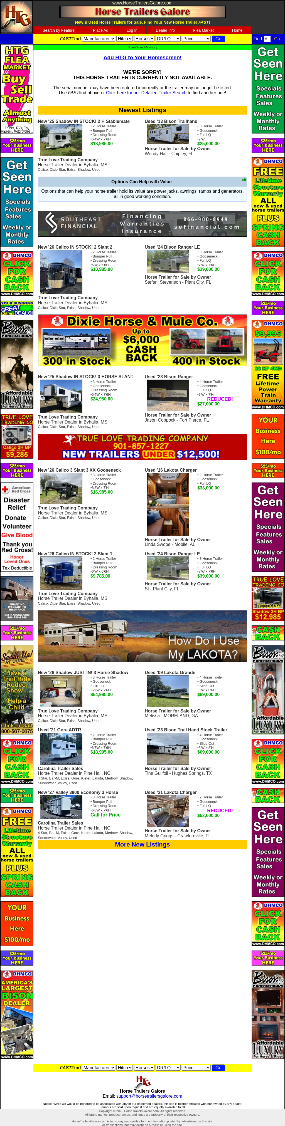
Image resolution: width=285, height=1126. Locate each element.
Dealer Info (165, 30)
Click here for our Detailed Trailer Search (146, 92)
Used (96, 169)
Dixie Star (57, 169)
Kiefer (85, 778)
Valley (62, 783)
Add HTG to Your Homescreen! (143, 57)
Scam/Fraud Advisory (142, 47)
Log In (132, 30)
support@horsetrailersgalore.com (149, 1096)
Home (237, 30)
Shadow (83, 169)
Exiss (71, 169)
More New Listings (142, 844)
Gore (75, 778)
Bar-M (54, 778)
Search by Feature (59, 30)
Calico (43, 169)
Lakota (97, 778)
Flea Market (203, 30)
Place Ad (100, 30)
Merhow (111, 778)
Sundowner (47, 783)
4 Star (42, 778)
